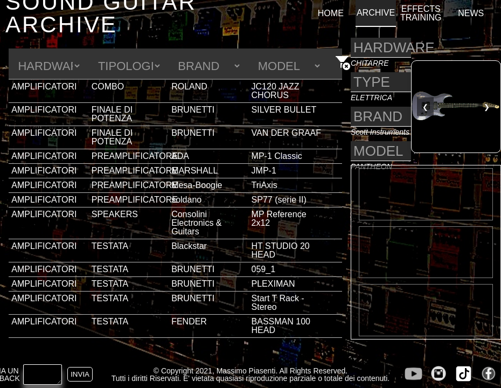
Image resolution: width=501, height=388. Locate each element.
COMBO (108, 86)
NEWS (471, 13)
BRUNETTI (192, 109)
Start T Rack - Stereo (278, 302)
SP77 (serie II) (279, 199)
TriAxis (264, 185)
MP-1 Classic (277, 156)
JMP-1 (264, 170)
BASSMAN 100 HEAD (281, 326)
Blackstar (189, 246)
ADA (180, 156)
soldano (186, 199)
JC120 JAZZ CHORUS (276, 91)
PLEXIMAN (273, 283)
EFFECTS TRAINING (420, 13)
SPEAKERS (115, 214)
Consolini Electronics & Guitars (196, 223)
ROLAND (189, 86)
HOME (331, 13)
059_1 (264, 269)
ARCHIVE (376, 13)
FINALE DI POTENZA (112, 114)
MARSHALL (194, 170)
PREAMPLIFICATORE (135, 156)
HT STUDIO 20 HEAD (281, 250)
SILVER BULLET (284, 109)
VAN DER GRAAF (287, 132)
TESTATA (110, 246)
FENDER (189, 321)
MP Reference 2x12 (279, 218)
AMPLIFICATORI (43, 86)
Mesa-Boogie (196, 185)
